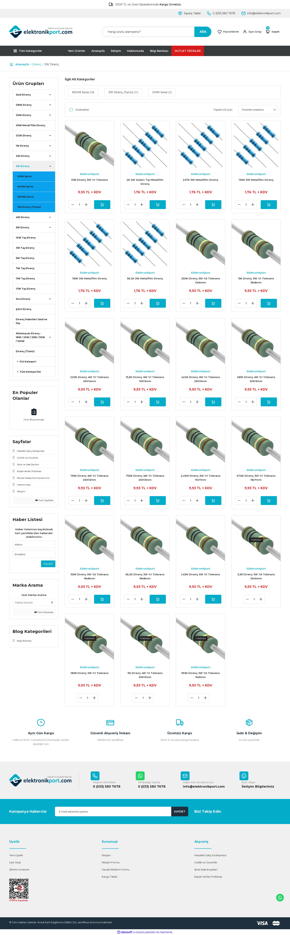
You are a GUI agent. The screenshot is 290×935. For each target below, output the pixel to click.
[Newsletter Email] (121, 811)
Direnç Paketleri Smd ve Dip (31, 321)
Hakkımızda (135, 51)
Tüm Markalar (44, 612)
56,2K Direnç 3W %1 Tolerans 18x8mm (145, 576)
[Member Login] (252, 32)
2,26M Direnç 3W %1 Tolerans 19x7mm (201, 477)
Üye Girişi (15, 862)
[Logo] (40, 31)
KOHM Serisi (25, 186)
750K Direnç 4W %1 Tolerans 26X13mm (145, 477)
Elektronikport (89, 174)
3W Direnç (52, 64)
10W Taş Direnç (26, 237)
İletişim (116, 51)
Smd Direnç (23, 94)
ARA (203, 32)
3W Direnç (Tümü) (29, 207)
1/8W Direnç (24, 104)
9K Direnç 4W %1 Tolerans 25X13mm (145, 675)
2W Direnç (23, 156)
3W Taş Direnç (25, 247)
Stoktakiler (82, 109)
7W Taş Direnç (25, 268)
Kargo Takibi (109, 876)
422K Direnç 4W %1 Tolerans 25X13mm (200, 379)
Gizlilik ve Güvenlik (205, 862)
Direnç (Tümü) (25, 351)
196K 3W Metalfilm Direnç (256, 179)
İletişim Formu (111, 862)
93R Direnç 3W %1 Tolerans (89, 179)
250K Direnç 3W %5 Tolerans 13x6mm (200, 280)
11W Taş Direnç (25, 278)
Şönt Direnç (23, 309)
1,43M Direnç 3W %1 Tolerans (200, 574)
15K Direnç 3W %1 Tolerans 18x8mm (256, 280)
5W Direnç (22, 227)
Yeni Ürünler (76, 51)
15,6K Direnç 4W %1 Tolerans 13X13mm (145, 379)
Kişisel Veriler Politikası (208, 876)
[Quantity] (79, 204)
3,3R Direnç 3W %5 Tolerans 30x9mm (256, 576)
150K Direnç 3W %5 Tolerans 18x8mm (90, 576)
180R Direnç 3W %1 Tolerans (90, 673)
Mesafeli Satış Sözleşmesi (210, 855)
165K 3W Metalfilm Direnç (89, 278)
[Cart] (272, 31)
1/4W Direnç (23, 115)
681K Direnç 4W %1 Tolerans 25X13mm (256, 379)
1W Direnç (22, 145)
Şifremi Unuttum (19, 869)
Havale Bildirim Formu (115, 869)
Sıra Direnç (23, 298)
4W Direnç (23, 217)
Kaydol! (48, 563)
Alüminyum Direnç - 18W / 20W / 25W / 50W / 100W (30, 337)
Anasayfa (98, 51)
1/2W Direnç (23, 135)
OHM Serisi (24, 176)
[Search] (156, 32)
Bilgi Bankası (159, 51)
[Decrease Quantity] (73, 204)
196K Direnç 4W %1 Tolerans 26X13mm (90, 477)
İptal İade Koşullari (205, 869)
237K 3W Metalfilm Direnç (200, 179)
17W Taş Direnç (25, 288)
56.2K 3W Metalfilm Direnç (145, 278)
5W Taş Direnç (25, 258)
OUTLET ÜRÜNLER (188, 51)
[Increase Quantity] (86, 204)
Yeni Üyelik (16, 855)
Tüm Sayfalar (44, 500)
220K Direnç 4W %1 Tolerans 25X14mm (89, 379)
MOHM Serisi (25, 196)
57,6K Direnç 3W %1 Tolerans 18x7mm (256, 477)
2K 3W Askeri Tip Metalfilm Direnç (145, 181)
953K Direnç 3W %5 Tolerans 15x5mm (200, 675)
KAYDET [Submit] (179, 811)
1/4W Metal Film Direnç (30, 125)
